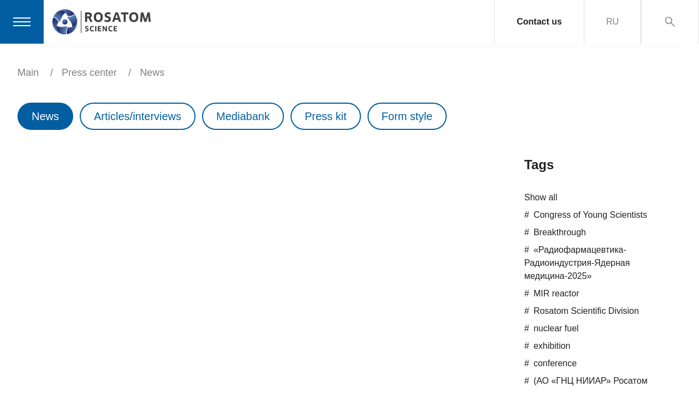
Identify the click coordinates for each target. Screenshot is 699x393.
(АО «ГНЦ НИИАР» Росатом (591, 380)
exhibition (552, 345)
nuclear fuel (556, 328)
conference (555, 363)
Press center (89, 72)
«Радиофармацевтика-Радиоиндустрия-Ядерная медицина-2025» (577, 263)
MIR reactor (556, 293)
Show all (540, 197)
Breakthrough (560, 232)
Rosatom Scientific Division (586, 310)
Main (28, 72)
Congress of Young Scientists (590, 214)
